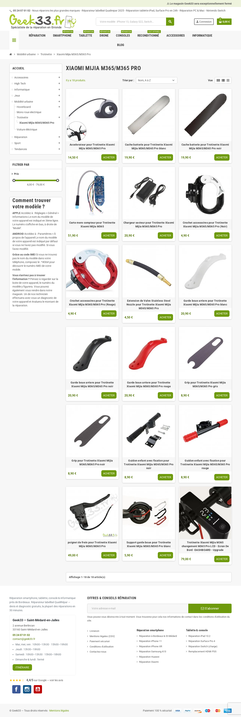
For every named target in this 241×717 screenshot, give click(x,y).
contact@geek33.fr (24, 639)
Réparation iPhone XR (150, 646)
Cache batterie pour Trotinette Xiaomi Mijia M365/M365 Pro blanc (148, 146)
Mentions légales (59, 710)
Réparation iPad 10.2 (199, 636)
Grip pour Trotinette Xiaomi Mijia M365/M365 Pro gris (205, 384)
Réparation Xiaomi (149, 661)
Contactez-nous (98, 651)
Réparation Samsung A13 (152, 651)
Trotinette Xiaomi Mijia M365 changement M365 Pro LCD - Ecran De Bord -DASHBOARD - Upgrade (205, 546)
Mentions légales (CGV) (102, 636)
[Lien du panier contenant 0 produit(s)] (224, 21)
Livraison (94, 631)
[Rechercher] (135, 22)
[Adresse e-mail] (137, 608)
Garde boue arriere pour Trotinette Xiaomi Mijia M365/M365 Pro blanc (205, 302)
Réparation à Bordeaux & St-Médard (158, 636)
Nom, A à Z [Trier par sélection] (144, 80)
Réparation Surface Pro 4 (201, 641)
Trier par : (128, 80)
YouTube (38, 689)
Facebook (16, 689)
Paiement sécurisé (100, 641)
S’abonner (210, 608)
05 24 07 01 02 (21, 10)
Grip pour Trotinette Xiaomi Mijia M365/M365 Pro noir (92, 462)
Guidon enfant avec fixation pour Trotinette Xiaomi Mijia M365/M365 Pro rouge (205, 464)
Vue (210, 80)
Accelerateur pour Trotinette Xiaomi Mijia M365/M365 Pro (92, 146)
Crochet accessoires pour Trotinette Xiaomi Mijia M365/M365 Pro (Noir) (205, 224)
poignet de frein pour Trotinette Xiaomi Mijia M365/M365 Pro (92, 544)
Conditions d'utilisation (102, 646)
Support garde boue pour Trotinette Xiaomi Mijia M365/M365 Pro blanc (149, 544)
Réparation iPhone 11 (150, 641)
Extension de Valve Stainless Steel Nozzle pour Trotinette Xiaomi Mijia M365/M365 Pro (149, 304)
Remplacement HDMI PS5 (202, 651)
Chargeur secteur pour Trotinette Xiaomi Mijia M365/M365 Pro (149, 224)
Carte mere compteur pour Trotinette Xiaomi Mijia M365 (92, 224)
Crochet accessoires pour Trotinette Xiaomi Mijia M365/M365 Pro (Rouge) (92, 302)
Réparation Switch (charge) (202, 646)
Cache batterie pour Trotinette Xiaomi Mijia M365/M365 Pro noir (205, 146)
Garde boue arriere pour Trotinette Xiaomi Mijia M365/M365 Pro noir (92, 384)
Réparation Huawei (149, 656)
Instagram (27, 689)
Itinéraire (22, 667)
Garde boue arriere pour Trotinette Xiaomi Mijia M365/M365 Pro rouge (149, 384)
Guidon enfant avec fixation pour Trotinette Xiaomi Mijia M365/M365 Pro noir (148, 464)
